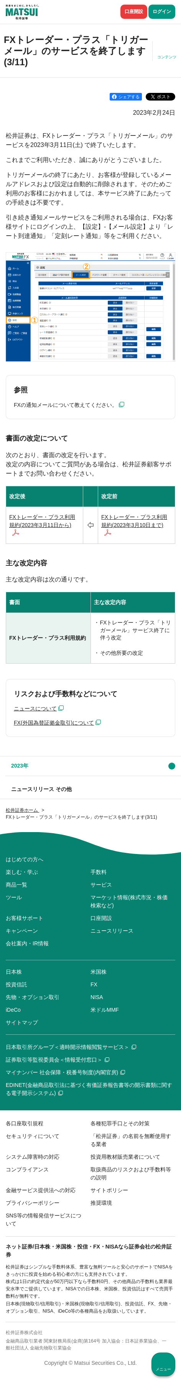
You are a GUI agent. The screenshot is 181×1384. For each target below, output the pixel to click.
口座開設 (134, 11)
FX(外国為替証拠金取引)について (54, 723)
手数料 (98, 872)
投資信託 (16, 984)
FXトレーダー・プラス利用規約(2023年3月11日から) (42, 521)
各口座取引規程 (24, 1123)
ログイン (162, 11)
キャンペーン (22, 931)
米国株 (98, 972)
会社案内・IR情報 (27, 943)
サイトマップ (22, 1022)
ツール (14, 897)
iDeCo (13, 1010)
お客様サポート (24, 918)
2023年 (19, 766)
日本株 (14, 972)
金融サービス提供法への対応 (41, 1190)
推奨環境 (101, 1203)
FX (93, 984)
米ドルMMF (104, 1010)
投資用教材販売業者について (125, 1157)
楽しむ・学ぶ (22, 872)
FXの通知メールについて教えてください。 (65, 405)
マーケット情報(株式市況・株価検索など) (129, 901)
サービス (101, 885)
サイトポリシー (109, 1190)
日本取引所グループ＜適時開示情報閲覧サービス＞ (71, 1047)
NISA (96, 997)
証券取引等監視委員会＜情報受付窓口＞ (57, 1060)
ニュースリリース (111, 931)
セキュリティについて (32, 1136)
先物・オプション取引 (32, 997)
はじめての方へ (24, 859)
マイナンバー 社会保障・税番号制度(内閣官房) (65, 1072)
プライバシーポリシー (32, 1203)
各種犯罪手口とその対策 (120, 1123)
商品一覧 (16, 885)
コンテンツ (166, 57)
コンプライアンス (27, 1169)
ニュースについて (35, 708)
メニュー (163, 1369)
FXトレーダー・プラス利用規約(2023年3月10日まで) (134, 521)
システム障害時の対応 (32, 1157)
